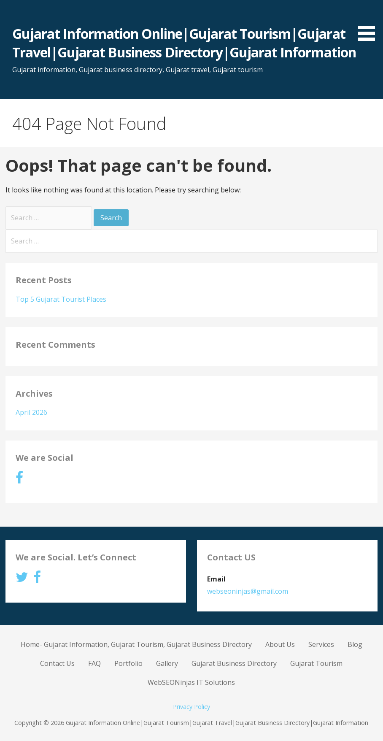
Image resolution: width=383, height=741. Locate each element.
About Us (280, 644)
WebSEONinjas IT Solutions (191, 682)
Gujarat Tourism (316, 663)
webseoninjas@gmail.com (247, 591)
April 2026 (31, 412)
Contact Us (57, 663)
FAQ (94, 663)
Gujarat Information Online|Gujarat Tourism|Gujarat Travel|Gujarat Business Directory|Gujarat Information (184, 43)
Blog (355, 644)
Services (321, 644)
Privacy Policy (191, 707)
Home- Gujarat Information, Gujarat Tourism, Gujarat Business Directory (136, 644)
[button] (369, 22)
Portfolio (128, 663)
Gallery (167, 663)
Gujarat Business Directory (234, 663)
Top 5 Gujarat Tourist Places (61, 299)
